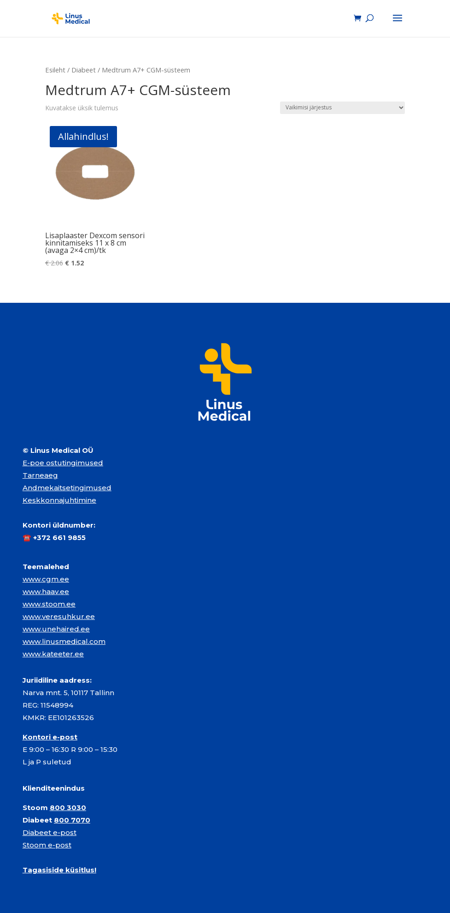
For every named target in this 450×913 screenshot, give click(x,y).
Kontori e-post (50, 737)
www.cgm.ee (46, 579)
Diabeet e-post (49, 832)
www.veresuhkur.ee (59, 616)
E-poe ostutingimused (63, 462)
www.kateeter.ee (53, 653)
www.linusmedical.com (64, 641)
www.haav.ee (46, 591)
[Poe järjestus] (342, 108)
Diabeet (83, 69)
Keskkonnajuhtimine (59, 500)
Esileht (55, 69)
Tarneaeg (40, 475)
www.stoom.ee (49, 604)
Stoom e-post (47, 845)
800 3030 (68, 807)
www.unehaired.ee (56, 629)
